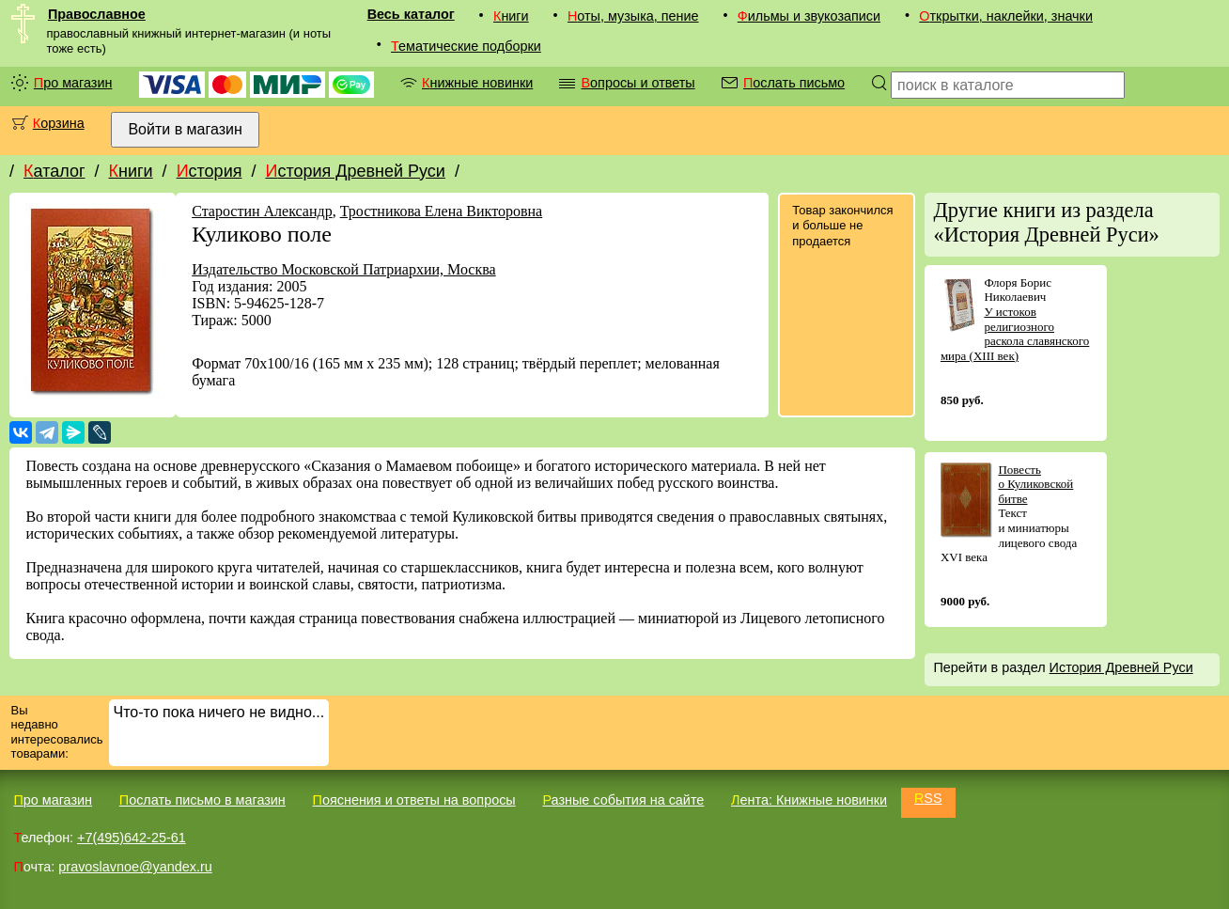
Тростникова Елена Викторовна (441, 211)
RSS (928, 798)
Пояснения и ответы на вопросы (414, 799)
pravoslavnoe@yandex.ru (134, 866)
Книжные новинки (477, 82)
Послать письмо (794, 82)
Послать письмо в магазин (202, 799)
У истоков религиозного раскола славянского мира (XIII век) (1015, 334)
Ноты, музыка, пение (633, 16)
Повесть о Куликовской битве (1035, 484)
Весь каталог (411, 14)
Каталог (54, 171)
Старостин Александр (262, 211)
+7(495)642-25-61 (131, 837)
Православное (97, 14)
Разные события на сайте (623, 799)
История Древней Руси (354, 171)
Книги (511, 16)
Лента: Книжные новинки (809, 799)
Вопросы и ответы (637, 82)
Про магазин (73, 82)
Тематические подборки (466, 46)
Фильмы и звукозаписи (809, 16)
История (209, 171)
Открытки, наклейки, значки (1006, 16)
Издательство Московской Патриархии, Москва (343, 269)
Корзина (59, 123)
